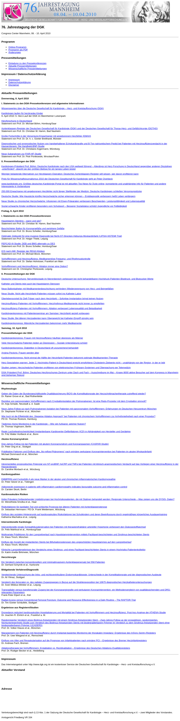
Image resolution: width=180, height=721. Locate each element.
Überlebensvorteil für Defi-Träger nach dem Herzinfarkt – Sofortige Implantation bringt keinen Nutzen (52, 298)
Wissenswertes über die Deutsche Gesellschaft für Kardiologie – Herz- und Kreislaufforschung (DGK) (52, 108)
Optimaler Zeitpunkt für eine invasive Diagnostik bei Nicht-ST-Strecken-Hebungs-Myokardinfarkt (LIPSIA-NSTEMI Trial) (61, 236)
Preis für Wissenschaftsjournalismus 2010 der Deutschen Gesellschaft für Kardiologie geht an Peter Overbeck (57, 178)
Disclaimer (13, 85)
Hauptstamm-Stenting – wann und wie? (21, 221)
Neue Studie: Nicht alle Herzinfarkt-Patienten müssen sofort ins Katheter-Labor (41, 293)
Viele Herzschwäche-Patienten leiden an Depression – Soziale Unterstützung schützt (44, 343)
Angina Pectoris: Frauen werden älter (20, 352)
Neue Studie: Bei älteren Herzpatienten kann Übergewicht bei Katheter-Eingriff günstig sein (47, 318)
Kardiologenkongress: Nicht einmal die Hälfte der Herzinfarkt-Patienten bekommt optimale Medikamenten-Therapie (59, 357)
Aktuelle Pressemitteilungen (22, 66)
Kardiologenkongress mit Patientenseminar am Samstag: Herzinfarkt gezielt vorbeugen (45, 313)
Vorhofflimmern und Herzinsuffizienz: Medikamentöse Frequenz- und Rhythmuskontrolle (45, 258)
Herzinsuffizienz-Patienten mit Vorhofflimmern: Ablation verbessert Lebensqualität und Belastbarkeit (51, 308)
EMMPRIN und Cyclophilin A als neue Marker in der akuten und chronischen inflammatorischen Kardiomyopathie (58, 479)
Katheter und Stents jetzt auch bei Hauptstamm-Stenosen (30, 283)
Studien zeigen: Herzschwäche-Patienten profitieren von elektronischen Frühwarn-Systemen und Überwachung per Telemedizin (66, 367)
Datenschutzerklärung (19, 82)
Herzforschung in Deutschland (16, 121)
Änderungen (14, 52)
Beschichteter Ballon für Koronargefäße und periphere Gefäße (32, 228)
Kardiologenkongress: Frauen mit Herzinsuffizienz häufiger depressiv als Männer (42, 338)
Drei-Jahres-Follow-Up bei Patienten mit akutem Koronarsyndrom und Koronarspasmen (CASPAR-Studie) (55, 444)
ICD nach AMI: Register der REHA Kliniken (23, 251)
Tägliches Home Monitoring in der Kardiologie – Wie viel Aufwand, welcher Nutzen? (43, 424)
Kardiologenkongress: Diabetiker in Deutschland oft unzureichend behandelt (39, 348)
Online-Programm (17, 47)
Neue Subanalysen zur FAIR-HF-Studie (21, 153)
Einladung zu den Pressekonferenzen (27, 63)
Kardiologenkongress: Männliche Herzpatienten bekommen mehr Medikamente (41, 323)
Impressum (14, 79)
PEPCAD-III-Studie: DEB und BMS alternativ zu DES (28, 243)
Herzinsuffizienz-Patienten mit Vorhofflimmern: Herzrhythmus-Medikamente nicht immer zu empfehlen (52, 303)
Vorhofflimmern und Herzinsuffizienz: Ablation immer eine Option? (34, 266)
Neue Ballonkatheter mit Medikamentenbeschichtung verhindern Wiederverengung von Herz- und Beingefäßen (57, 288)
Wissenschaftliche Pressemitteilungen (27, 68)
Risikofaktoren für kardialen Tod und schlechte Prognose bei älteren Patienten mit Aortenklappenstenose (54, 506)
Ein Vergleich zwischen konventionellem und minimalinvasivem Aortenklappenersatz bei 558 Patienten (53, 562)
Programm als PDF (18, 49)
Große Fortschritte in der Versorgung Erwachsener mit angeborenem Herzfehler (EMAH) (46, 136)
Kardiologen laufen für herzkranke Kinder (22, 113)
